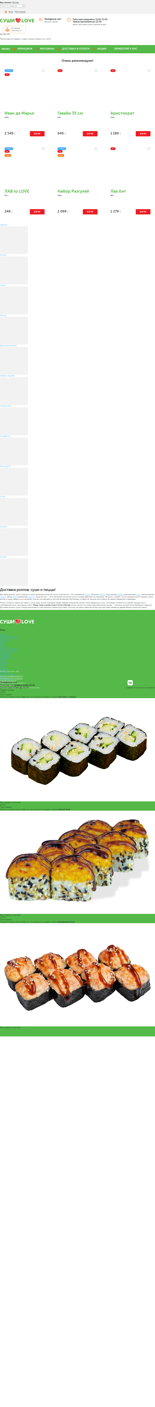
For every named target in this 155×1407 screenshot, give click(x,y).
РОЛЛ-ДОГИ (5, 658)
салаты (3, 597)
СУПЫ (2, 660)
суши (138, 594)
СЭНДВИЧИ (5, 656)
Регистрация (20, 12)
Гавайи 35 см (70, 113)
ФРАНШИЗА (25, 48)
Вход (11, 12)
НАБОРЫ (3, 635)
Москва (15, 2)
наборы (102, 594)
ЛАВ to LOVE (17, 191)
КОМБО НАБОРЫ (7, 651)
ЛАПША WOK (5, 653)
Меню (2, 667)
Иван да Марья (19, 113)
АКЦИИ (101, 48)
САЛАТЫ (3, 663)
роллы (119, 594)
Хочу (37, 134)
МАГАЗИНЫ (47, 48)
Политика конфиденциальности (11, 676)
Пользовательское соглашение (11, 678)
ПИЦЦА (3, 646)
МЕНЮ (6, 48)
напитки (31, 597)
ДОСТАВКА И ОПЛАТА (76, 48)
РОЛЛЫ (3, 642)
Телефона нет (52, 19)
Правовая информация (8, 681)
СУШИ (3, 644)
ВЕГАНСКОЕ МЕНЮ (8, 649)
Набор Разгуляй (73, 191)
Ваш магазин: (6, 2)
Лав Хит (118, 191)
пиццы (87, 594)
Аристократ (122, 113)
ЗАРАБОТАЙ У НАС (125, 48)
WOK (15, 597)
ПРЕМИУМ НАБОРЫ (8, 637)
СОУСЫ (3, 665)
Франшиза (4, 670)
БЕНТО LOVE (5, 639)
